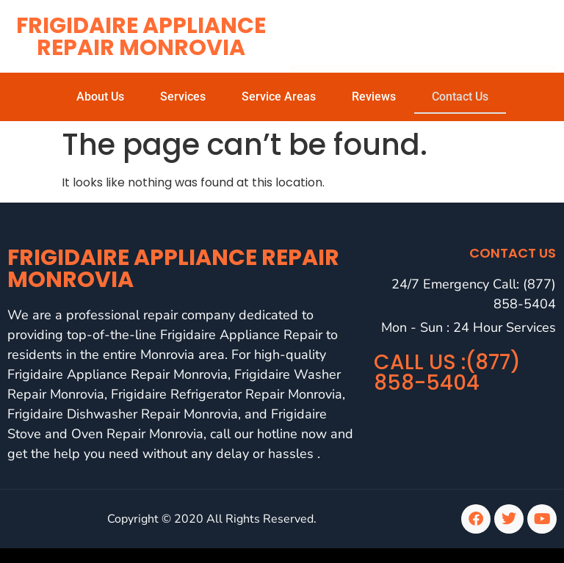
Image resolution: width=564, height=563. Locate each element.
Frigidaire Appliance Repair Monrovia (141, 36)
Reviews (374, 96)
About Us (100, 96)
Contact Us (460, 96)
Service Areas (279, 96)
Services (183, 96)
